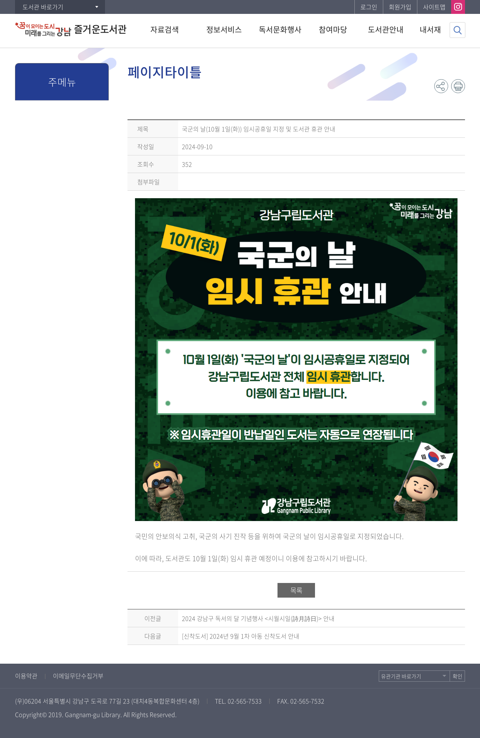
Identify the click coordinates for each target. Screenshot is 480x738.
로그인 (368, 6)
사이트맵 (434, 6)
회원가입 (400, 6)
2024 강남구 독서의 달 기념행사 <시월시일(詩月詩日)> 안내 (258, 618)
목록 (296, 590)
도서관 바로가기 (42, 6)
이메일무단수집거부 (78, 675)
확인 (457, 676)
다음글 (152, 635)
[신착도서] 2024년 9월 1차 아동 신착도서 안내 (240, 635)
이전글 (152, 618)
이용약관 (26, 675)
